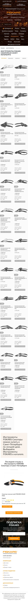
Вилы (17, 39)
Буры (22, 39)
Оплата (5, 565)
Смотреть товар (7, 506)
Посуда (10, 41)
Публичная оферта (8, 577)
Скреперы (14, 33)
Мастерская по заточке (14, 44)
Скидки (5, 585)
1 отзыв (3, 393)
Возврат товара (7, 567)
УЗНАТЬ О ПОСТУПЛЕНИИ (6, 87)
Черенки (6, 39)
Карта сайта (7, 575)
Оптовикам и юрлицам (18, 17)
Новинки (10, 20)
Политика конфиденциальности (11, 587)
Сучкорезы (23, 31)
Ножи (16, 31)
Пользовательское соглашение (11, 579)
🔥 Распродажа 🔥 (8, 28)
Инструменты (14, 36)
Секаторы (6, 33)
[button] (7, 5)
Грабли (12, 39)
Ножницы (21, 33)
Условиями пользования (17, 543)
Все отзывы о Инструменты (14, 512)
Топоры (23, 28)
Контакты (18, 20)
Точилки (6, 36)
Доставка (6, 562)
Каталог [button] (5, 17)
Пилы (22, 36)
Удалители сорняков (7, 31)
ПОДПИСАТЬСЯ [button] (14, 538)
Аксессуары (17, 41)
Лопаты (17, 28)
